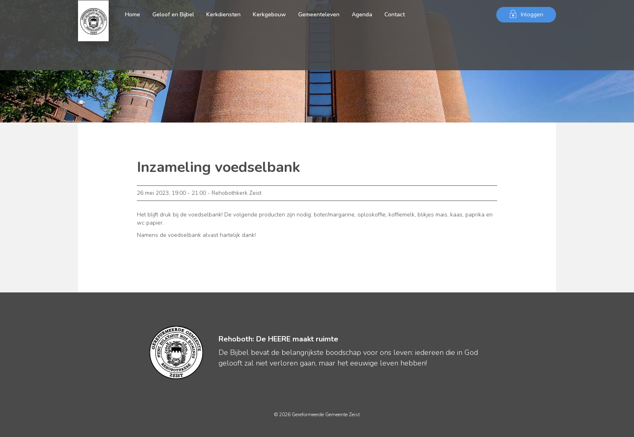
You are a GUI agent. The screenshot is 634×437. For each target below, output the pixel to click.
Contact (394, 14)
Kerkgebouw (269, 14)
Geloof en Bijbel (173, 14)
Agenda (362, 14)
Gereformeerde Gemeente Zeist (93, 14)
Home (132, 14)
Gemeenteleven (318, 14)
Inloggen (526, 14)
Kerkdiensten (223, 14)
